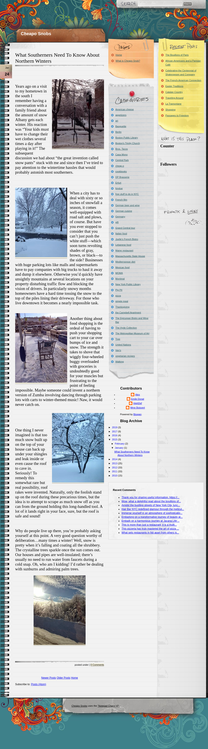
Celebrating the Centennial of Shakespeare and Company (181, 72)
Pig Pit (118, 290)
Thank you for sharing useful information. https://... (150, 497)
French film (121, 199)
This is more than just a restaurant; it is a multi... (149, 524)
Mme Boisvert (137, 407)
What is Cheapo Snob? (128, 60)
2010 (115, 475)
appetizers (121, 115)
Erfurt (118, 182)
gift (117, 222)
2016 (115, 435)
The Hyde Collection (126, 327)
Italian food (121, 233)
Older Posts (63, 677)
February (120, 443)
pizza (118, 295)
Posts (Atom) (38, 684)
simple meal (121, 301)
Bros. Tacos (121, 149)
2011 (115, 471)
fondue (119, 188)
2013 (115, 463)
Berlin (118, 132)
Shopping (171, 109)
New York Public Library (128, 284)
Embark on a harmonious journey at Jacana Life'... (150, 520)
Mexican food (122, 267)
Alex (137, 394)
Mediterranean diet (125, 261)
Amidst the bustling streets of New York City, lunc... (151, 505)
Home (74, 677)
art (116, 120)
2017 (115, 431)
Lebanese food (123, 245)
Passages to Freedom (177, 115)
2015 (115, 439)
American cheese (124, 109)
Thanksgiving (122, 307)
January (119, 447)
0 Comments (97, 664)
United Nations (123, 344)
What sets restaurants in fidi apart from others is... (150, 532)
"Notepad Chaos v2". (109, 706)
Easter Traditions (175, 86)
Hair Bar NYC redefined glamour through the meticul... (153, 509)
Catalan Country (174, 92)
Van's (118, 350)
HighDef (137, 403)
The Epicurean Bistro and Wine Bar (131, 320)
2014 (115, 459)
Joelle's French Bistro (126, 239)
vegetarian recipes (125, 356)
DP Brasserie (122, 177)
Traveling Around (175, 98)
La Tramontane (174, 103)
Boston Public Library (126, 137)
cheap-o (119, 166)
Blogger (137, 414)
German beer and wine (127, 205)
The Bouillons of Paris (177, 55)
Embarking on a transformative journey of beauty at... (152, 517)
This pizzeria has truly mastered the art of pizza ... (150, 528)
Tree (117, 339)
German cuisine (123, 211)
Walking (119, 361)
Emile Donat (137, 399)
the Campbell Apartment (128, 312)
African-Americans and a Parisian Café (183, 62)
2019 (115, 427)
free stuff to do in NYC (127, 194)
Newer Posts (48, 677)
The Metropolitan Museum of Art (132, 333)
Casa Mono (121, 154)
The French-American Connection (183, 80)
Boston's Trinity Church (127, 143)
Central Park (122, 160)
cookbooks (121, 171)
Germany (120, 216)
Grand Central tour (125, 228)
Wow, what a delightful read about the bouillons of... (151, 501)
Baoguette (120, 126)
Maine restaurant (124, 250)
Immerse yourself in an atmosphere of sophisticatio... (152, 513)
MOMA (119, 273)
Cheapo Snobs (36, 33)
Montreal (120, 278)
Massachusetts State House (130, 256)
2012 (115, 467)
